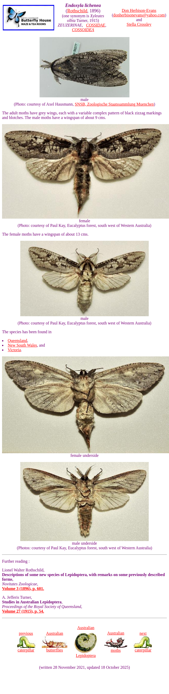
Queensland (17, 340)
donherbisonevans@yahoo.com (139, 15)
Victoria (14, 350)
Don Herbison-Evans (139, 10)
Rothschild (77, 10)
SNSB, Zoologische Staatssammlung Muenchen (114, 104)
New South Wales (22, 345)
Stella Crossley (139, 24)
